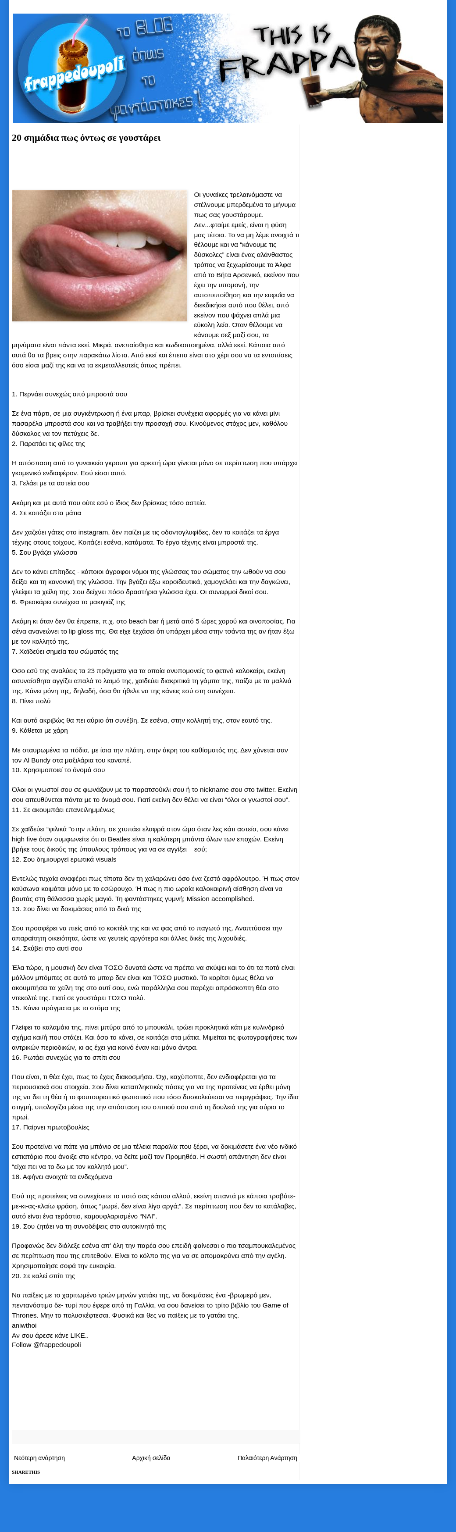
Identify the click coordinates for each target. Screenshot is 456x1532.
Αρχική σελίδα (151, 1457)
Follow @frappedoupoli (46, 1344)
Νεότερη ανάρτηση (39, 1457)
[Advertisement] (155, 165)
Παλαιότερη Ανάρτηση (267, 1457)
